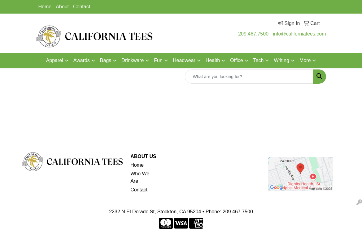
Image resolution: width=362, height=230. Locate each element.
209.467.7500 (253, 33)
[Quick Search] (249, 76)
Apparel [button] (54, 60)
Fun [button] (158, 60)
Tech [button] (258, 60)
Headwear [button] (184, 60)
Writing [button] (281, 60)
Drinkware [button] (132, 60)
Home (45, 6)
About (62, 6)
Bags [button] (105, 60)
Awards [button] (81, 60)
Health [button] (213, 60)
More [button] (305, 60)
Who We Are (139, 177)
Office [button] (236, 60)
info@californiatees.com (299, 33)
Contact (81, 6)
